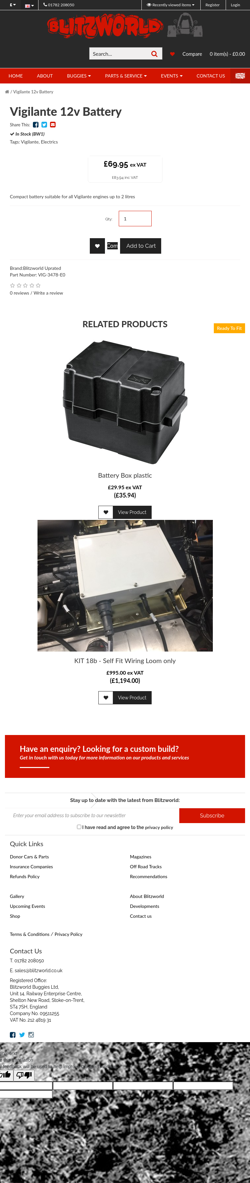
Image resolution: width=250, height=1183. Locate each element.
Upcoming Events (27, 906)
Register (213, 4)
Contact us (141, 916)
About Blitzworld (147, 896)
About (45, 76)
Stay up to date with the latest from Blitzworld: (125, 800)
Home (16, 76)
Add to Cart (140, 245)
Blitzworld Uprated (42, 268)
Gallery (17, 896)
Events (169, 76)
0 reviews (19, 293)
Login (235, 4)
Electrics (49, 141)
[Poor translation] (24, 1075)
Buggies (77, 76)
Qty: (109, 219)
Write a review (48, 293)
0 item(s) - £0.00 (227, 54)
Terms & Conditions (29, 934)
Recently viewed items (169, 4)
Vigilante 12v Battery (33, 91)
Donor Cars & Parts (29, 856)
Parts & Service (123, 76)
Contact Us (211, 76)
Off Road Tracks (146, 866)
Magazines (140, 856)
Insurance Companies (31, 866)
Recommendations (148, 876)
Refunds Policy (24, 876)
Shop (15, 916)
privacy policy (159, 827)
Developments (144, 906)
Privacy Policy (68, 934)
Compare (192, 54)
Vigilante (30, 141)
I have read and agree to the (125, 827)
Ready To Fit (229, 328)
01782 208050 (58, 4)
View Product (132, 512)
